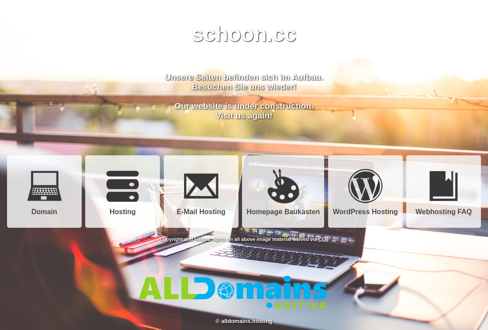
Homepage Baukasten (283, 208)
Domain (44, 208)
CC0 (323, 239)
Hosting (122, 208)
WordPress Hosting (365, 208)
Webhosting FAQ (444, 208)
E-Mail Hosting (201, 208)
